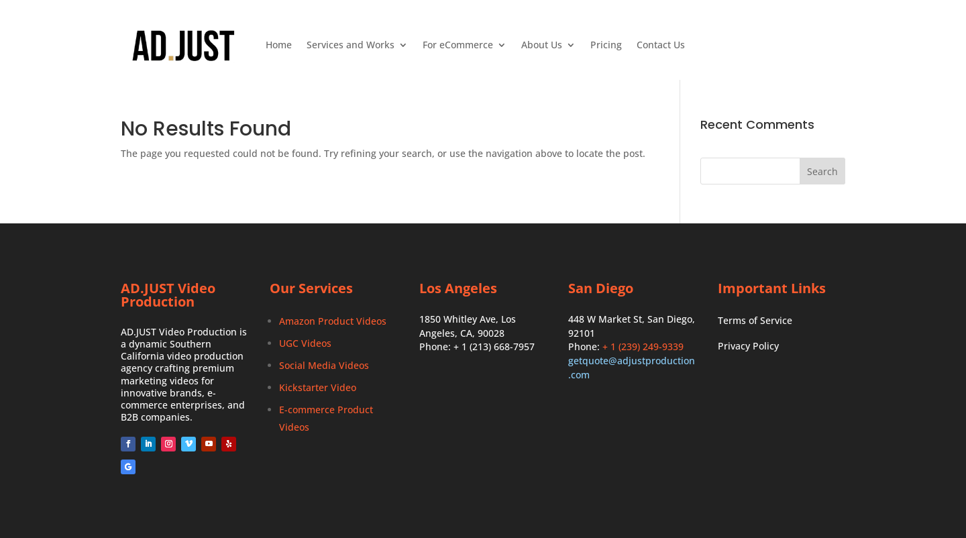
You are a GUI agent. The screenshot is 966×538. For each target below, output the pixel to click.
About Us (541, 44)
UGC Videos (305, 343)
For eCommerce (458, 44)
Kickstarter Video (317, 387)
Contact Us (661, 44)
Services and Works (350, 44)
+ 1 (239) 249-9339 (643, 346)
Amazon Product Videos (332, 321)
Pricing (606, 44)
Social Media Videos (324, 365)
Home (279, 44)
